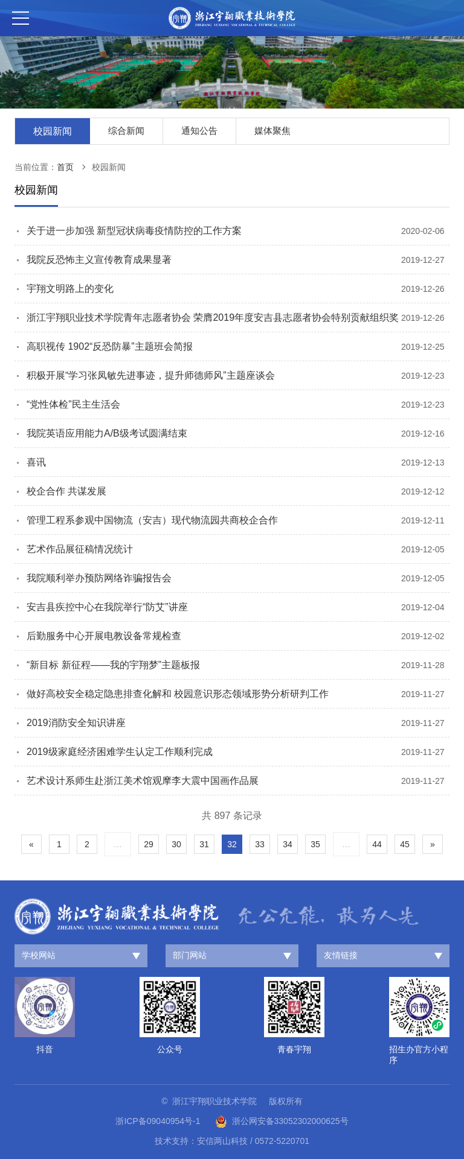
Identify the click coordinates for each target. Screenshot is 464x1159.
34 (287, 844)
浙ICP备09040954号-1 (157, 1121)
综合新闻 (126, 130)
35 (315, 844)
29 (148, 844)
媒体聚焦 (272, 130)
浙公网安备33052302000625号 (282, 1122)
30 (176, 844)
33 (260, 844)
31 (204, 844)
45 (405, 844)
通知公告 (199, 130)
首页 (65, 167)
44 (377, 844)
